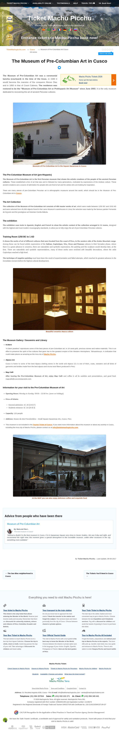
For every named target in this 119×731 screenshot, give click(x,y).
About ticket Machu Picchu (40, 688)
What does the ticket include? (74, 674)
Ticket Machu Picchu (59, 18)
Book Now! (105, 3)
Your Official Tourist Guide (54, 635)
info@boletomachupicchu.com (65, 427)
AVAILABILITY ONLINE (42, 3)
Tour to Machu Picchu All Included (97, 635)
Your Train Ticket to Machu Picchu (97, 610)
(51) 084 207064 (37, 696)
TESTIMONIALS (63, 3)
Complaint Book (72, 688)
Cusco (18, 193)
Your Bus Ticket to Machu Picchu (17, 635)
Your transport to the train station (57, 610)
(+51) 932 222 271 (62, 696)
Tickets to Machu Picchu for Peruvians (64, 668)
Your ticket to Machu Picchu (15, 610)
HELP (75, 3)
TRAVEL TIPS (88, 3)
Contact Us (82, 688)
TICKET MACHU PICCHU (17, 3)
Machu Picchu (50, 354)
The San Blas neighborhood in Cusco (19, 574)
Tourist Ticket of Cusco (42, 425)
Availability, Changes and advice (51, 674)
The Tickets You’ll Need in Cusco (99, 574)
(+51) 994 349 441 (91, 696)
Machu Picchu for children (88, 668)
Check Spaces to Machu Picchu (19, 668)
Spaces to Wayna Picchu (40, 668)
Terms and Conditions (57, 688)
